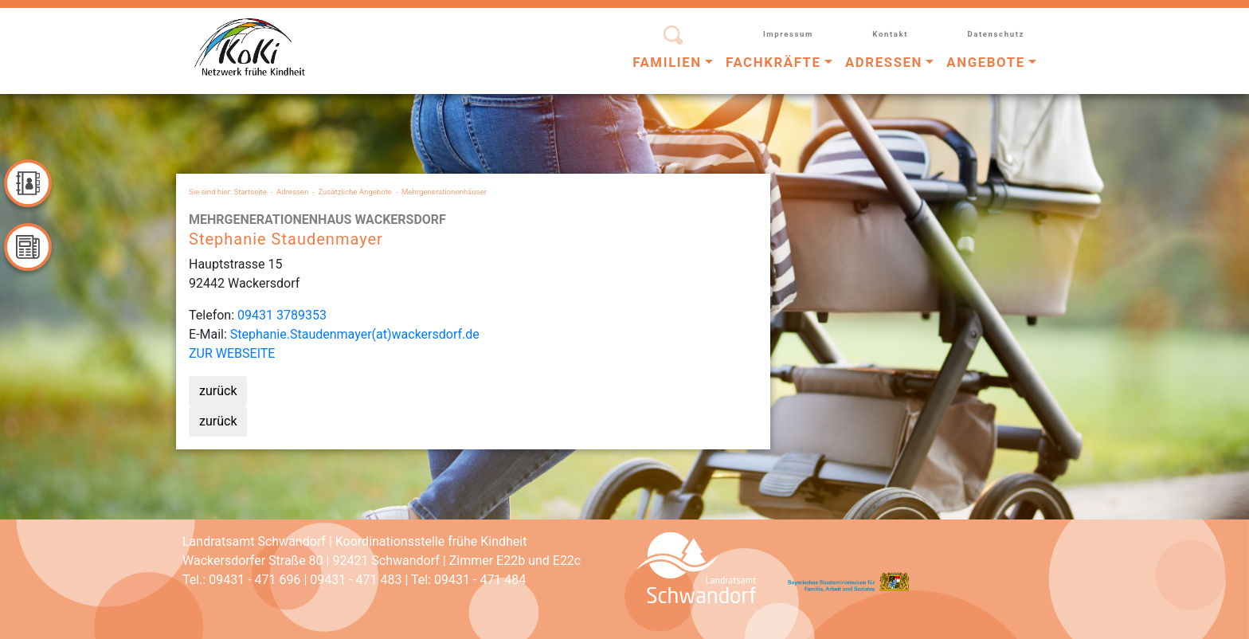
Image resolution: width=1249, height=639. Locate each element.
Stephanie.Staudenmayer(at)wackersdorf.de (355, 334)
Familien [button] (667, 62)
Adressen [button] (883, 62)
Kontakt (890, 33)
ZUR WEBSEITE (232, 353)
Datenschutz (995, 33)
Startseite (250, 191)
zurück (218, 390)
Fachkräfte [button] (773, 62)
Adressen (292, 191)
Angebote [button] (985, 62)
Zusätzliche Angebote (355, 191)
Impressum (788, 33)
